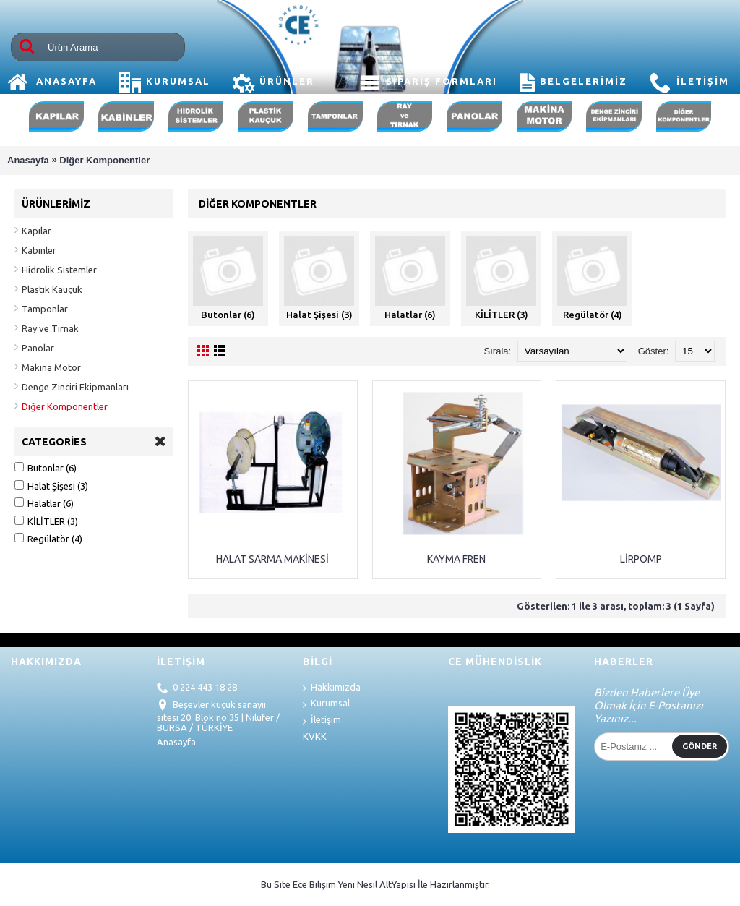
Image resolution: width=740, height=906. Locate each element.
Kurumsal (326, 704)
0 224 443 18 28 (197, 688)
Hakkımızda (332, 688)
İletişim (322, 720)
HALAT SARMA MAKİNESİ (272, 559)
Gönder (699, 746)
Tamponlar (45, 309)
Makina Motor (51, 367)
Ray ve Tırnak (50, 328)
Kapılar (36, 231)
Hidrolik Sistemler (59, 270)
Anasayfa (28, 160)
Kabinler (39, 250)
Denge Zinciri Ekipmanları (75, 387)
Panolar (38, 348)
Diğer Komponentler (104, 160)
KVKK (315, 736)
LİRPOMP (641, 559)
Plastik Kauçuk (52, 289)
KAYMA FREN (456, 559)
